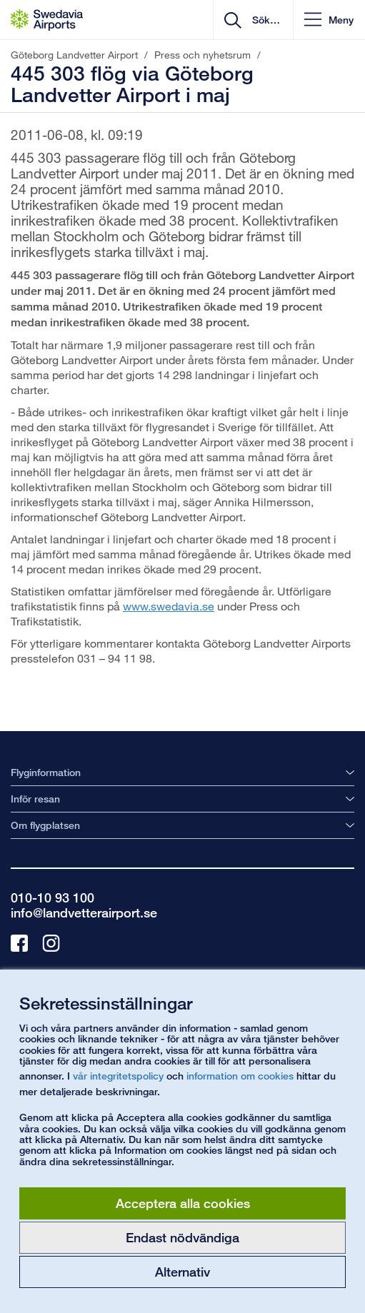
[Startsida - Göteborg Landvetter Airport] (47, 20)
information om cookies (240, 1076)
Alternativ (182, 1271)
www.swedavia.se (168, 606)
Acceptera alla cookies (183, 1203)
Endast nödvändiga (182, 1237)
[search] (264, 20)
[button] (329, 20)
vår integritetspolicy (118, 1076)
